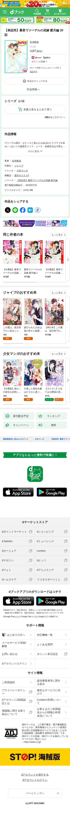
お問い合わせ (10, 653)
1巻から (49, 117)
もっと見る (57, 234)
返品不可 (33, 72)
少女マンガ (22, 170)
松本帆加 (34, 42)
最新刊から (60, 117)
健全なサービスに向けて (48, 692)
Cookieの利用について (49, 701)
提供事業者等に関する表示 (48, 682)
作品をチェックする (37, 81)
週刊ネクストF (21, 175)
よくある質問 (45, 644)
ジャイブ (18, 165)
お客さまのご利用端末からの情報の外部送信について (48, 712)
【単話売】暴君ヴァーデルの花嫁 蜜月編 (37, 180)
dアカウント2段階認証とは (14, 701)
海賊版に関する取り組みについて (13, 712)
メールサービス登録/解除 (14, 644)
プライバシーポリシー (13, 692)
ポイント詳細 (38, 61)
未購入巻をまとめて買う (37, 109)
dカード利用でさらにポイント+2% (44, 68)
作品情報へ (33, 89)
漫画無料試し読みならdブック (15, 439)
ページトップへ (35, 793)
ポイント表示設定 (47, 653)
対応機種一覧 (45, 634)
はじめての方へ (13, 635)
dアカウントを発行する (35, 774)
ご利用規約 (8, 682)
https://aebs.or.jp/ (32, 742)
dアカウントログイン (14, 663)
